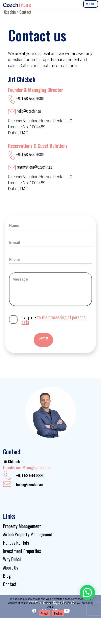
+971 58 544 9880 (30, 99)
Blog (7, 575)
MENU (91, 4)
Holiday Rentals (16, 542)
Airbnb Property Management (28, 534)
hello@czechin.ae (29, 484)
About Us (10, 567)
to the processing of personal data (54, 319)
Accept (44, 613)
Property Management (22, 526)
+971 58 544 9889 (30, 154)
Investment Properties (22, 551)
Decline (58, 613)
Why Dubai (12, 559)
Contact (10, 584)
